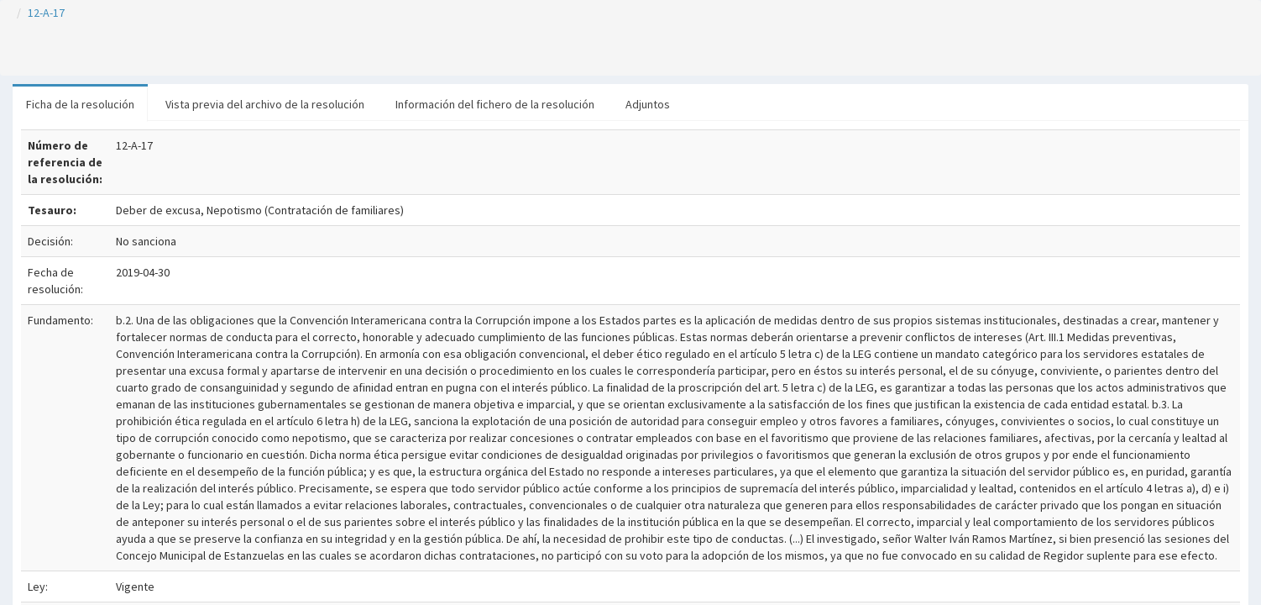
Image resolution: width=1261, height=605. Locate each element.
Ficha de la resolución (80, 104)
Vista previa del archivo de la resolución (264, 104)
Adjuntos (647, 104)
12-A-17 (46, 12)
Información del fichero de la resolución (494, 104)
